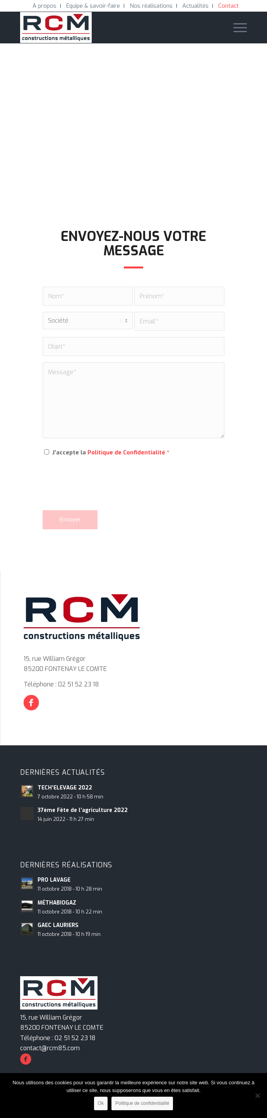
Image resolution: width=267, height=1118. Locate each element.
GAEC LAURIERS (58, 925)
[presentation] (101, 489)
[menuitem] (45, 6)
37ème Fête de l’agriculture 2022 (83, 810)
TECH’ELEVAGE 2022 (65, 787)
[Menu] (236, 27)
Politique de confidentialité (142, 1103)
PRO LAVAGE (54, 879)
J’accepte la (110, 452)
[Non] (257, 1095)
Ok (101, 1103)
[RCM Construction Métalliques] (111, 27)
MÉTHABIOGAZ (57, 902)
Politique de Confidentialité (126, 452)
